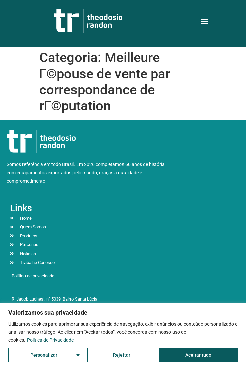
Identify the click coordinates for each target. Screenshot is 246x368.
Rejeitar (121, 355)
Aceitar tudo (198, 355)
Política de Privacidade (50, 340)
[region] (123, 335)
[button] (204, 21)
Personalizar (43, 355)
